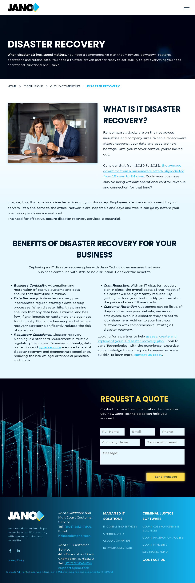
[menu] (187, 8)
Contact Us (153, 559)
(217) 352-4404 (78, 563)
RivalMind (107, 572)
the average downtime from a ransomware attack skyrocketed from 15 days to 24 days (143, 171)
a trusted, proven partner (87, 60)
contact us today (148, 355)
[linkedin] (18, 552)
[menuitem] (121, 526)
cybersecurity (50, 347)
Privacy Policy (16, 560)
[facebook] (10, 552)
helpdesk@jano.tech (74, 536)
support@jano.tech (73, 568)
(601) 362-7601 (78, 527)
